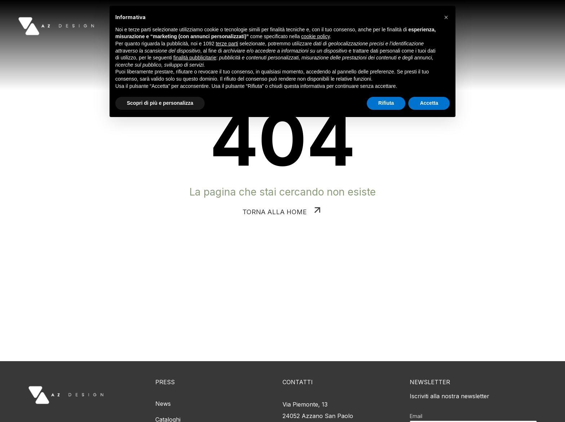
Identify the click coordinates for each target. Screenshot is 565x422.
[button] (446, 17)
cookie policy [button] (315, 36)
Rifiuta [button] (386, 103)
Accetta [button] (429, 103)
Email (416, 416)
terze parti (227, 43)
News (163, 403)
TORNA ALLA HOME (275, 212)
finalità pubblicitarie (194, 57)
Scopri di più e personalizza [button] (160, 103)
